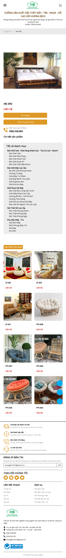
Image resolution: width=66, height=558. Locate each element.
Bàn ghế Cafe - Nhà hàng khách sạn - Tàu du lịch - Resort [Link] (32, 150)
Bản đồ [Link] (6, 499)
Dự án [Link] (6, 495)
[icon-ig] (11, 477)
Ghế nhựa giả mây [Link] (15, 188)
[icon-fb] (6, 477)
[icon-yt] (22, 477)
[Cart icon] (61, 5)
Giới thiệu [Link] (7, 492)
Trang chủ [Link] (7, 31)
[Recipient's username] (30, 465)
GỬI (59, 465)
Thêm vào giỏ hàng (25, 122)
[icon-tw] (17, 477)
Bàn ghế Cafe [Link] (39, 489)
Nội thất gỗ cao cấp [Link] (16, 208)
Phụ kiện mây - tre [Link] (15, 220)
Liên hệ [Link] (6, 502)
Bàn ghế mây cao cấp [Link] (16, 168)
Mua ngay (25, 115)
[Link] (32, 5)
